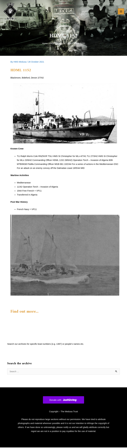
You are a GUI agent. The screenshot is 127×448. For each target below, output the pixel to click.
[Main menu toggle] (121, 12)
